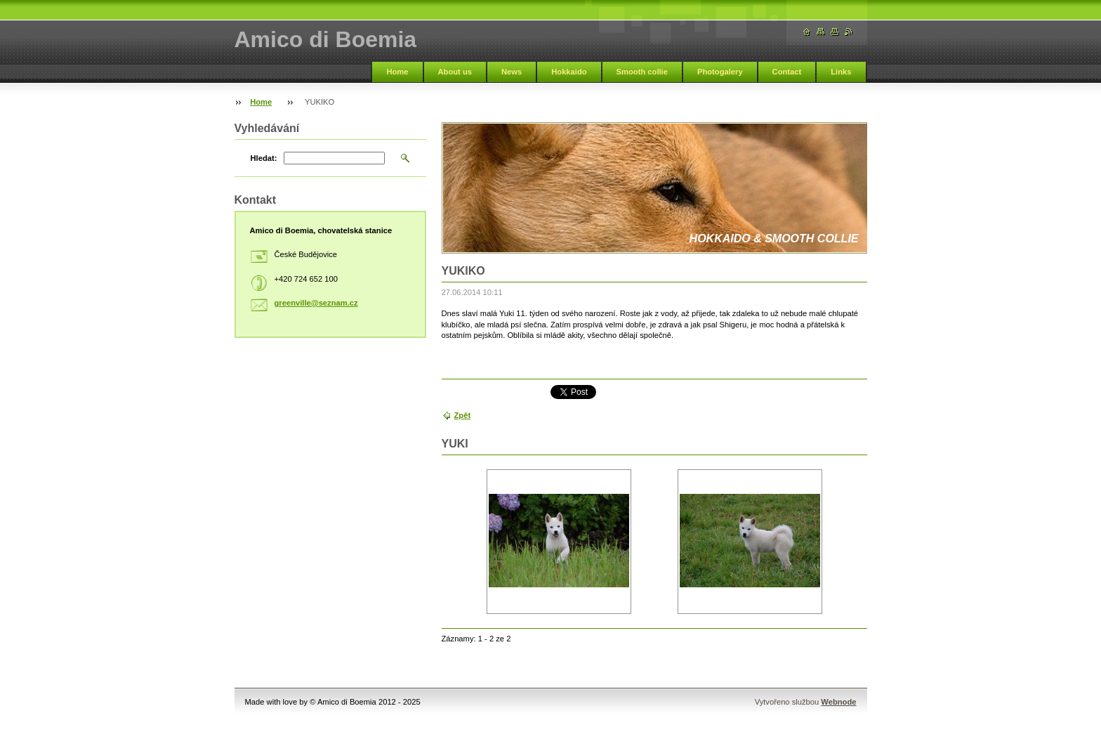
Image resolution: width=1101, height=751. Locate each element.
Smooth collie (642, 71)
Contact (787, 71)
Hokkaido (568, 71)
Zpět (462, 415)
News (511, 71)
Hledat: (264, 158)
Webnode (838, 702)
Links (841, 71)
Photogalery (720, 71)
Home (397, 71)
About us (455, 71)
